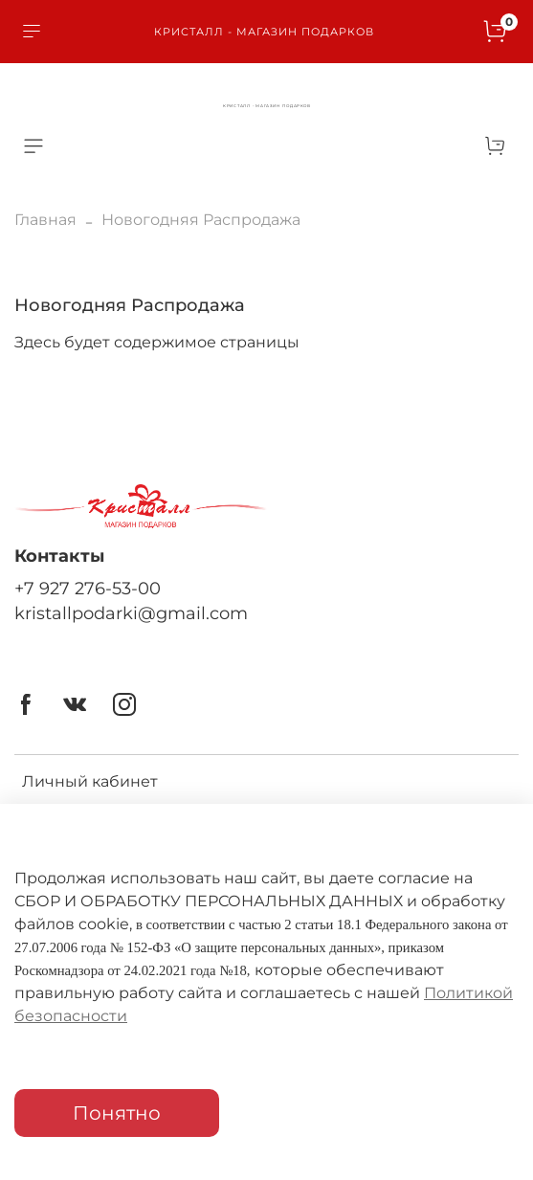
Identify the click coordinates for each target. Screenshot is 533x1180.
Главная (45, 220)
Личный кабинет (90, 781)
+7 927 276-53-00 (87, 588)
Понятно (117, 1113)
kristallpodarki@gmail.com (131, 613)
